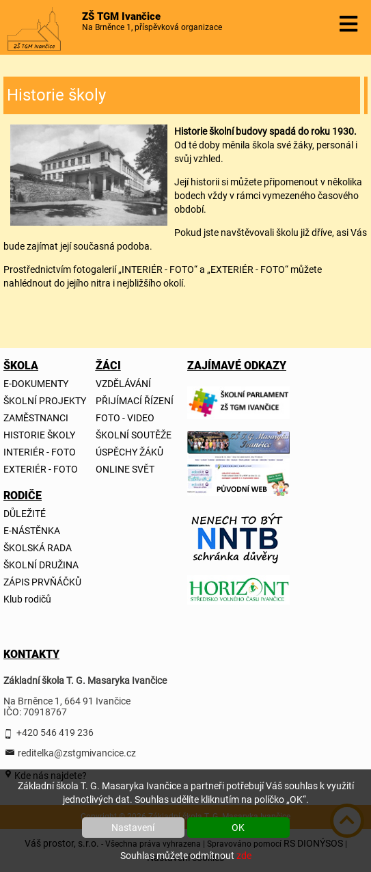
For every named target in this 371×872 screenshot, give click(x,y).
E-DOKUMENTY (35, 383)
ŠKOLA (15, 365)
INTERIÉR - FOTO (39, 452)
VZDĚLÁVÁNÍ (123, 383)
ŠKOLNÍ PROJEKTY (44, 400)
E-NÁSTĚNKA (31, 530)
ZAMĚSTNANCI (35, 417)
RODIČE (15, 495)
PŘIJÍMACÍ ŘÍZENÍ (135, 400)
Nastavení (132, 827)
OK (238, 827)
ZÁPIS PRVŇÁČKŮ (42, 582)
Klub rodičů (27, 599)
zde (243, 855)
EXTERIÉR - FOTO (40, 469)
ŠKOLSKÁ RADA (37, 547)
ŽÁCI (107, 365)
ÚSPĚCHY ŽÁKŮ (129, 452)
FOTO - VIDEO (125, 417)
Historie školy (56, 95)
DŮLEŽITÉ (24, 513)
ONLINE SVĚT (125, 469)
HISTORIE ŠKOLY (39, 435)
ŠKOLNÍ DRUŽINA (41, 564)
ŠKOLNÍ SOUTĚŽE (133, 435)
